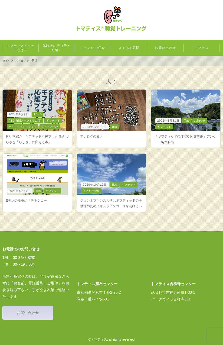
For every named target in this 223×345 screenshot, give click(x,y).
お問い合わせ (28, 313)
